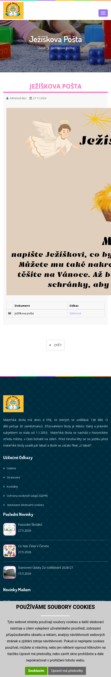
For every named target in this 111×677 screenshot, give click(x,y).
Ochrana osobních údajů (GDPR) (25, 496)
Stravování (11, 477)
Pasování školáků (30, 524)
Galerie (9, 468)
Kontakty (10, 486)
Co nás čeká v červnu (33, 546)
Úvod (41, 48)
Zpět (55, 345)
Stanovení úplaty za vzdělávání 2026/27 (45, 567)
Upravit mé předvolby (67, 671)
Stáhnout (75, 313)
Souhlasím (36, 671)
